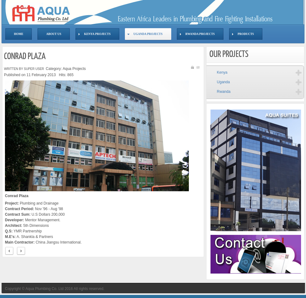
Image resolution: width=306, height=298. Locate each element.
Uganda (223, 82)
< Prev (9, 251)
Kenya (222, 72)
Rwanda (224, 91)
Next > (21, 251)
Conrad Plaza (25, 56)
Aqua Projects (74, 69)
